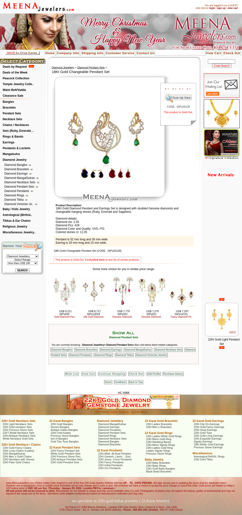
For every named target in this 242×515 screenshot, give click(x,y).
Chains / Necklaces (16, 125)
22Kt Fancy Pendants (111, 462)
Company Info (68, 53)
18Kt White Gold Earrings (209, 444)
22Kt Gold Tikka (203, 459)
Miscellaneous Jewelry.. (19, 232)
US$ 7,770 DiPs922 (123, 313)
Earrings (9, 142)
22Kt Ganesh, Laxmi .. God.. (115, 456)
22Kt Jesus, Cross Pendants (115, 459)
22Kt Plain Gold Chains (16, 462)
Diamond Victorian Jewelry (151, 355)
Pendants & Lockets (16, 148)
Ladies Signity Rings (158, 450)
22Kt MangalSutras (14, 453)
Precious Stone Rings (159, 453)
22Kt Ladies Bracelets (159, 424)
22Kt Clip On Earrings (206, 424)
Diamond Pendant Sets (19, 186)
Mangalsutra (11, 154)
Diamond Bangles (16, 165)
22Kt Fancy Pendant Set (65, 450)
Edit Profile (153, 374)
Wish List (71, 374)
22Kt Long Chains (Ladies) (18, 450)
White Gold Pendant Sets (66, 453)
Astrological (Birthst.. (17, 215)
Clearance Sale (13, 95)
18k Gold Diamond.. (94, 317)
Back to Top (135, 382)
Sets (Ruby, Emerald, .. (18, 130)
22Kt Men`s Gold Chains (17, 456)
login (212, 8)
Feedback (120, 382)
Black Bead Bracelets (159, 471)
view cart (232, 8)
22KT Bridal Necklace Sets (18, 432)
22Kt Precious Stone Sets (18, 429)
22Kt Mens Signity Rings (160, 444)
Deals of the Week (15, 72)
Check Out (232, 53)
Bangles (8, 101)
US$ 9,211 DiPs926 (65, 313)
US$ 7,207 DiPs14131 (182, 313)
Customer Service (120, 53)
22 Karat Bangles (61, 421)
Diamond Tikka (14, 199)
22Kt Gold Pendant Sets (65, 462)
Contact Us (145, 53)
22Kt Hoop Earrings (205, 429)
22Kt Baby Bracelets (158, 462)
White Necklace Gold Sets (18, 438)
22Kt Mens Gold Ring (159, 439)
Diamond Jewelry (15, 160)
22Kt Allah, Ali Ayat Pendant (114, 453)
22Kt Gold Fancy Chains (17, 447)
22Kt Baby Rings (156, 465)
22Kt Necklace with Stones (18, 459)
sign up (221, 8)
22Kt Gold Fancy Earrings (209, 427)
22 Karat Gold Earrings (208, 421)
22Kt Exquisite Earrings (207, 438)
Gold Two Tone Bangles (65, 441)
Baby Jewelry (154, 459)
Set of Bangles (59, 438)
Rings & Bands (13, 136)
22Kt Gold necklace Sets (17, 427)
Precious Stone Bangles (65, 435)
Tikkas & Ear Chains (16, 220)
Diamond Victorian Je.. (19, 204)
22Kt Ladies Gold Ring (159, 447)
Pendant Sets (12, 113)
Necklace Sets (12, 119)
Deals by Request (15, 66)
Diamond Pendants (17, 191)
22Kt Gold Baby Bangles (160, 468)
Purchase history (173, 374)
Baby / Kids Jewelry (16, 209)
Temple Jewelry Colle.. (18, 84)
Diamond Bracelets (17, 169)
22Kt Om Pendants (109, 468)
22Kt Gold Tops (203, 432)
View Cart (213, 53)
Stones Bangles (60, 427)
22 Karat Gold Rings (159, 433)
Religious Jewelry (15, 226)
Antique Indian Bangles (64, 429)
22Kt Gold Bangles (62, 424)
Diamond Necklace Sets (20, 182)
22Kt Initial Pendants (110, 465)
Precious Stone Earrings (208, 447)
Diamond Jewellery (63, 67)
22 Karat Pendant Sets (64, 447)
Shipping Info (92, 53)
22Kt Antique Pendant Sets (67, 459)
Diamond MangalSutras (20, 178)
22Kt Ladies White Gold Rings (164, 436)
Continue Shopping (112, 374)
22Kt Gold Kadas (61, 432)
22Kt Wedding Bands (158, 442)
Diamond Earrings (16, 173)
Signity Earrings (203, 441)
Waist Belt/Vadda (14, 90)
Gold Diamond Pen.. (65, 317)
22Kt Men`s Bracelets (159, 427)
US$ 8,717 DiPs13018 (94, 313)
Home (49, 53)
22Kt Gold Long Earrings (208, 435)
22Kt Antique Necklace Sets (19, 435)
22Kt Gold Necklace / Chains (21, 444)
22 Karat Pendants (109, 450)
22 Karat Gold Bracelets (161, 421)
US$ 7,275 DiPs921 (152, 313)
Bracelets (9, 107)
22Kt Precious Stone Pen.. (66, 456)
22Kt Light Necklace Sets (17, 424)
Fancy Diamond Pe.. (182, 317)
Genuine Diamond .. (123, 317)
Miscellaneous (202, 453)
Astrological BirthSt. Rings (209, 456)
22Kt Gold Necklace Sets (18, 421)
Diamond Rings (14, 195)
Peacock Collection (16, 78)
